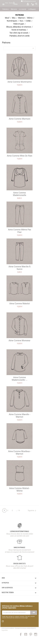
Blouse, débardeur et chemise (18, 27)
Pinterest (32, 634)
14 (19, 510)
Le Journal (22, 9)
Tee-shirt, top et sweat (18, 33)
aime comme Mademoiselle (19, 193)
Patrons (5, 9)
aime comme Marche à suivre (19, 267)
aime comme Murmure (19, 119)
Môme (30, 18)
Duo (21, 21)
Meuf (7, 18)
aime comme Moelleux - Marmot (19, 452)
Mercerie (14, 9)
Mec (14, 18)
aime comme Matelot (19, 303)
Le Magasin (32, 9)
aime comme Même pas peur (19, 230)
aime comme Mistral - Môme (19, 489)
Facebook (22, 634)
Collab (28, 21)
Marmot (21, 18)
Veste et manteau (18, 30)
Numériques (12, 21)
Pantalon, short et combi (20, 36)
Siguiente (32, 510)
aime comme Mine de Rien (19, 155)
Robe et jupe (19, 24)
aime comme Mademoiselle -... (19, 378)
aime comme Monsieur (19, 340)
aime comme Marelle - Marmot (19, 415)
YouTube (26, 634)
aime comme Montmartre (19, 82)
